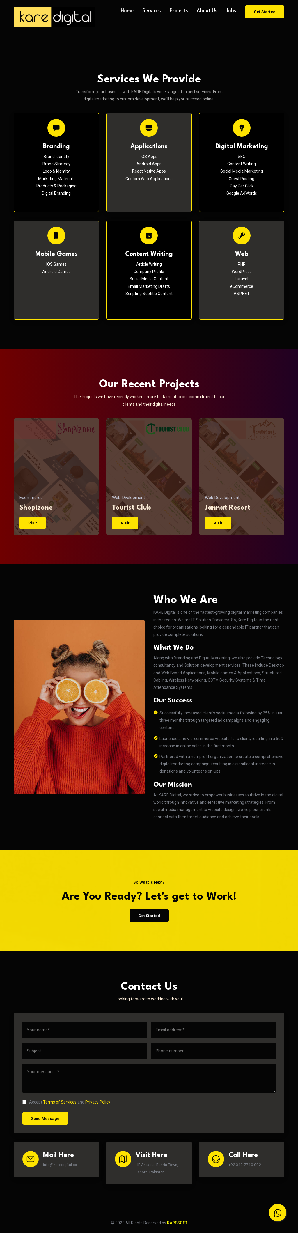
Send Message (45, 1118)
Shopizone (36, 507)
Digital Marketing (241, 146)
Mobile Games (56, 254)
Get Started (264, 10)
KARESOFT (177, 1223)
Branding (56, 146)
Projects (178, 10)
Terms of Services (60, 1102)
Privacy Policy (97, 1102)
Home (126, 10)
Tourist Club (131, 507)
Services (151, 10)
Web (241, 254)
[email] (213, 1030)
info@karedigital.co (61, 1165)
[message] (149, 1078)
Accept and (69, 1102)
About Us (206, 10)
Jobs (231, 10)
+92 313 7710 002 (245, 1165)
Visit (32, 522)
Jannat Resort (227, 507)
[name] (84, 1030)
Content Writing (149, 254)
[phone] (213, 1051)
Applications (148, 146)
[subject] (84, 1051)
